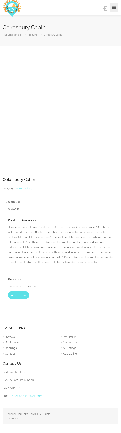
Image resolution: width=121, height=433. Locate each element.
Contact (10, 353)
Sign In (105, 8)
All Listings (69, 348)
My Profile (69, 336)
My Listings (70, 342)
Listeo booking (23, 188)
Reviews (10, 336)
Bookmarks (12, 342)
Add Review (18, 295)
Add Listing (70, 353)
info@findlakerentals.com (26, 396)
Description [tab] (13, 202)
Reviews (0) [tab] (13, 209)
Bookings (11, 348)
